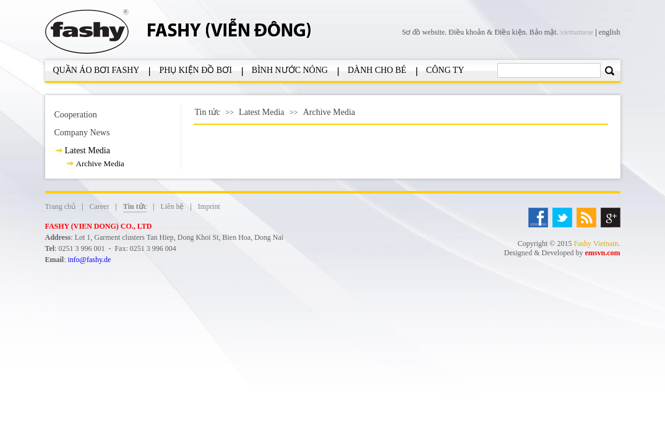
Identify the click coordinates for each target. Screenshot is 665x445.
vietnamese (576, 32)
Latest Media (87, 150)
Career (99, 206)
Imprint (209, 206)
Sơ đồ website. (425, 32)
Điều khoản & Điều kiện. (489, 32)
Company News (82, 132)
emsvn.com (602, 252)
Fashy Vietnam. (596, 243)
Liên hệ (172, 206)
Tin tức (208, 112)
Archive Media (100, 163)
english (609, 32)
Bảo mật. (544, 32)
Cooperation (75, 114)
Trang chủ (60, 206)
